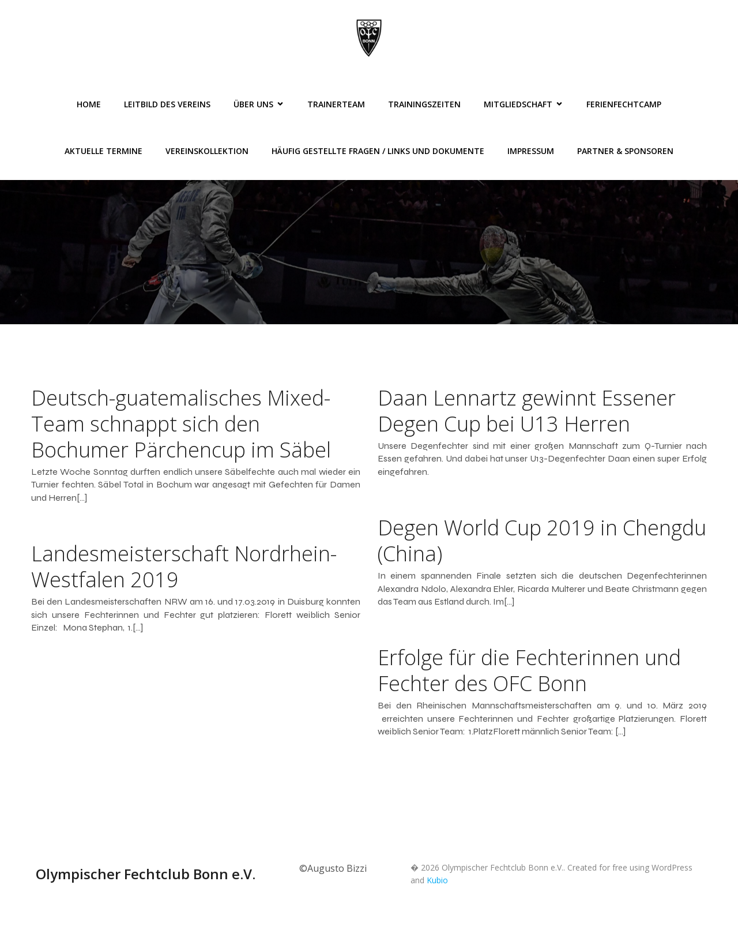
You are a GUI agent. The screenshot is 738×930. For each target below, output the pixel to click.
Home (89, 104)
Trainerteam (336, 104)
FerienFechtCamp (623, 104)
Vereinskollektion (206, 150)
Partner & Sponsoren (625, 150)
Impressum (530, 150)
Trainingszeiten (424, 104)
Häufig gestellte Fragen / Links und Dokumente (378, 150)
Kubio (437, 880)
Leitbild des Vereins (167, 104)
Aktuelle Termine (103, 150)
